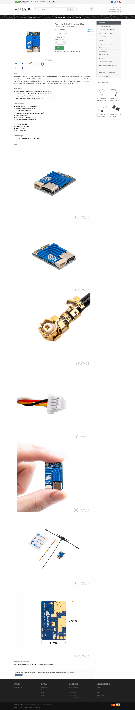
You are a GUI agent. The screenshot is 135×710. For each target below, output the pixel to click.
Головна (16, 17)
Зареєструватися (24, 2)
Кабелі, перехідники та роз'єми (107, 66)
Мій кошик (34, 1)
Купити (59, 48)
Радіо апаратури (103, 55)
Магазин (23, 17)
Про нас (71, 17)
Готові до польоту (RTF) (105, 62)
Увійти (17, 1)
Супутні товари (103, 76)
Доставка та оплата (60, 17)
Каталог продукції (18, 687)
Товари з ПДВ (32, 17)
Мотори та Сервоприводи (106, 33)
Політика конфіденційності (75, 698)
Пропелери (102, 48)
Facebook (98, 698)
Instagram (98, 690)
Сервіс (45, 17)
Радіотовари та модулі (105, 44)
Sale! (39, 17)
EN (63, 1)
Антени (101, 41)
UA (59, 1)
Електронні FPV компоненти (106, 30)
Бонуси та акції (72, 695)
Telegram (98, 687)
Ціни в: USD (43, 1)
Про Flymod (44, 687)
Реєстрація (18, 675)
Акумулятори (103, 51)
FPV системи (102, 37)
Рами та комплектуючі (105, 26)
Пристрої (101, 58)
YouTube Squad (100, 695)
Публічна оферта (73, 692)
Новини (43, 692)
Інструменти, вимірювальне (106, 73)
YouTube (98, 692)
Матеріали (102, 69)
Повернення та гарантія (74, 690)
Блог (51, 17)
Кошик (85, 9)
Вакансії (43, 695)
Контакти (78, 17)
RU (61, 1)
